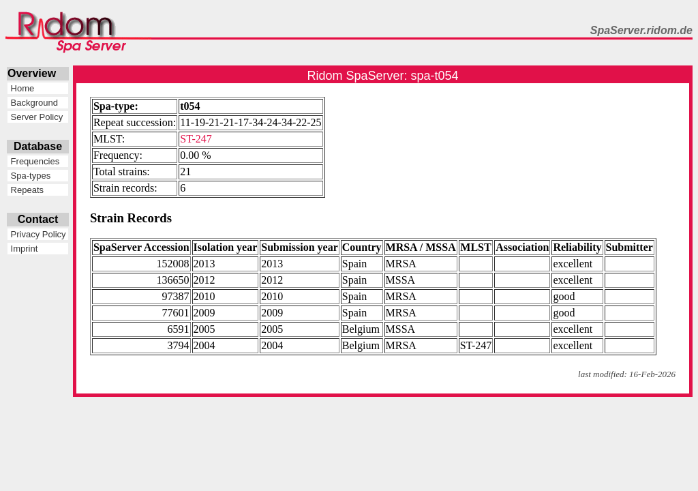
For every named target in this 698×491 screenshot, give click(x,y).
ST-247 (196, 139)
